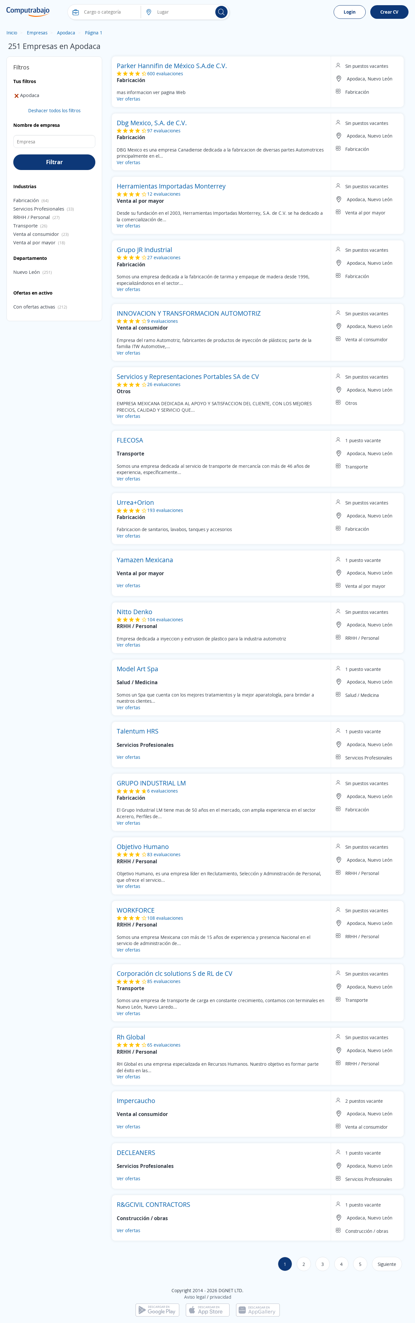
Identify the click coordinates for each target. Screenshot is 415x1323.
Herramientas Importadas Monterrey (171, 186)
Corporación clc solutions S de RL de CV (174, 973)
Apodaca (66, 33)
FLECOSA (130, 440)
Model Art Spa (137, 668)
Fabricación (26, 200)
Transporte (25, 225)
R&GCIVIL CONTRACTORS (153, 1204)
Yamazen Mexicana (145, 559)
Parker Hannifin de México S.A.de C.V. (172, 65)
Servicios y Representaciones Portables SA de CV (188, 376)
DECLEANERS (136, 1152)
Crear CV (389, 12)
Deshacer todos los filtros (54, 110)
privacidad (220, 1297)
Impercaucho (136, 1100)
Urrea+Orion (135, 502)
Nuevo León (26, 272)
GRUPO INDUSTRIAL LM (151, 783)
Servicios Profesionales (38, 208)
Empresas (37, 33)
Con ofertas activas (34, 306)
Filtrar (54, 162)
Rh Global (131, 1037)
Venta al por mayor (34, 242)
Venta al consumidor (36, 234)
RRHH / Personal (31, 217)
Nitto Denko (134, 611)
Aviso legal (195, 1297)
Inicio (11, 33)
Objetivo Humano (143, 846)
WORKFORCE (136, 910)
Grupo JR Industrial (144, 249)
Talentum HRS (138, 731)
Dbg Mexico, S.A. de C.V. (152, 122)
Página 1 (93, 33)
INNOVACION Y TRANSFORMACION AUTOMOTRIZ (189, 313)
